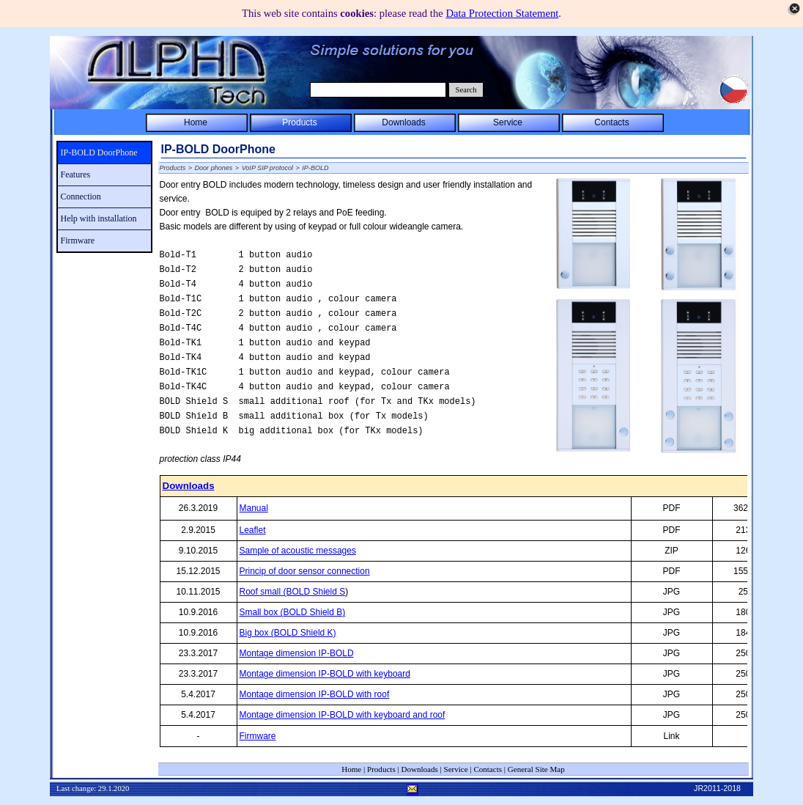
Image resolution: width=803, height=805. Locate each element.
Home (351, 769)
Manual (254, 508)
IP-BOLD (315, 168)
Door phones (214, 168)
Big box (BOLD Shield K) (288, 633)
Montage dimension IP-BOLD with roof (315, 694)
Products (173, 168)
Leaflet (253, 530)
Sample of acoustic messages (298, 550)
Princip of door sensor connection (305, 571)
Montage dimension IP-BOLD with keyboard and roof (342, 715)
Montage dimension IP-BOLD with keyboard (325, 674)
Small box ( (293, 612)
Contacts (487, 769)
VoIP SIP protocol (267, 168)
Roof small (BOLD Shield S (293, 592)
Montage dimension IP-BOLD (297, 653)
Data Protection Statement (501, 13)
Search (466, 90)
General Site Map (536, 769)
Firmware (258, 736)
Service (456, 769)
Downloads (189, 485)
